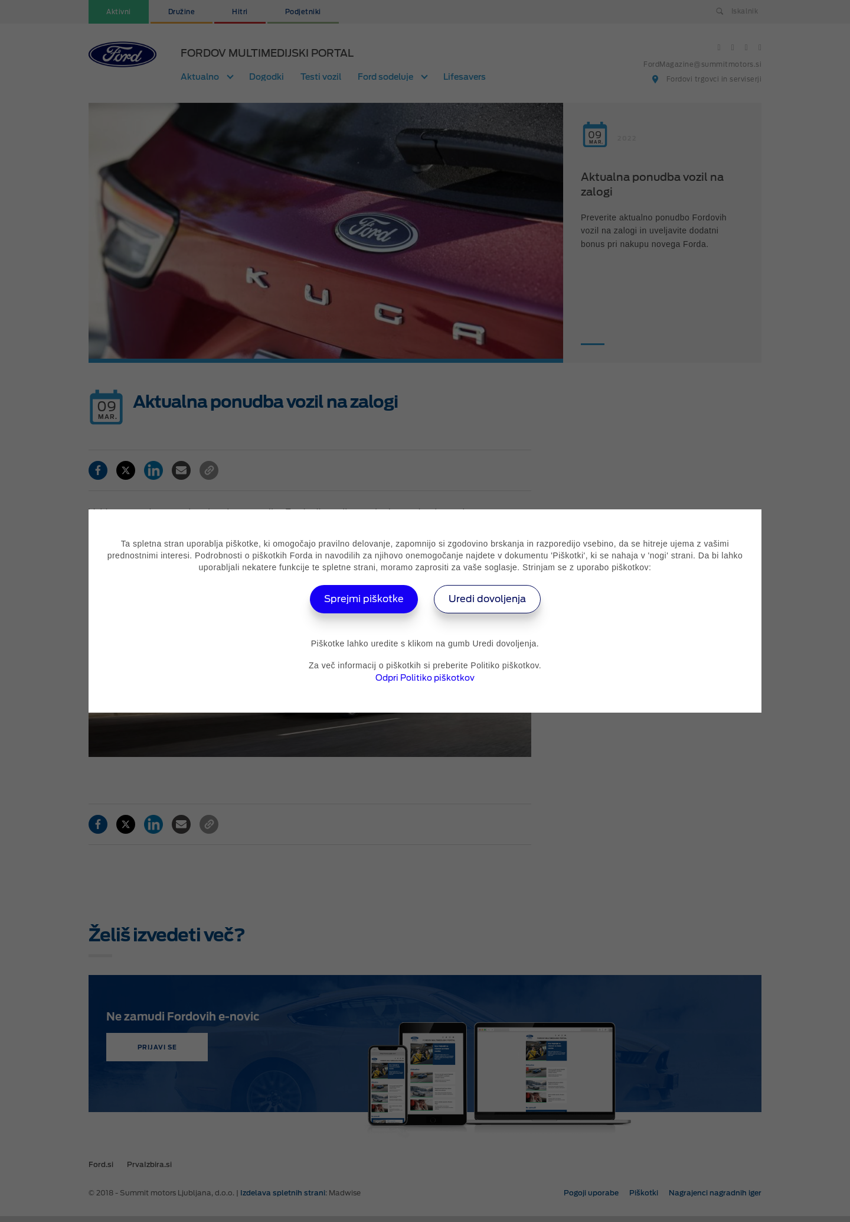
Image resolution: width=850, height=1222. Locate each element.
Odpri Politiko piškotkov (425, 677)
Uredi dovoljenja (487, 598)
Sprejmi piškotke (364, 598)
